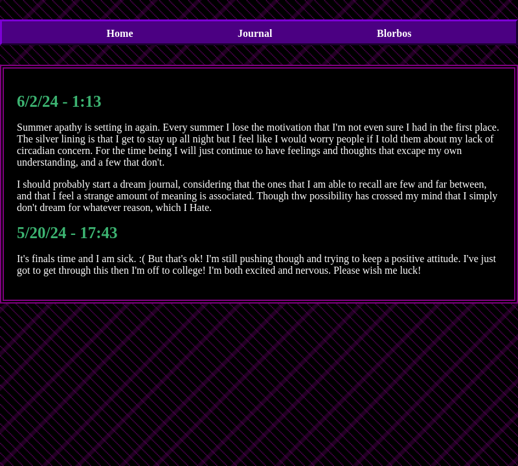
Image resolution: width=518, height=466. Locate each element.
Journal (255, 33)
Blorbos (394, 33)
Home (120, 33)
